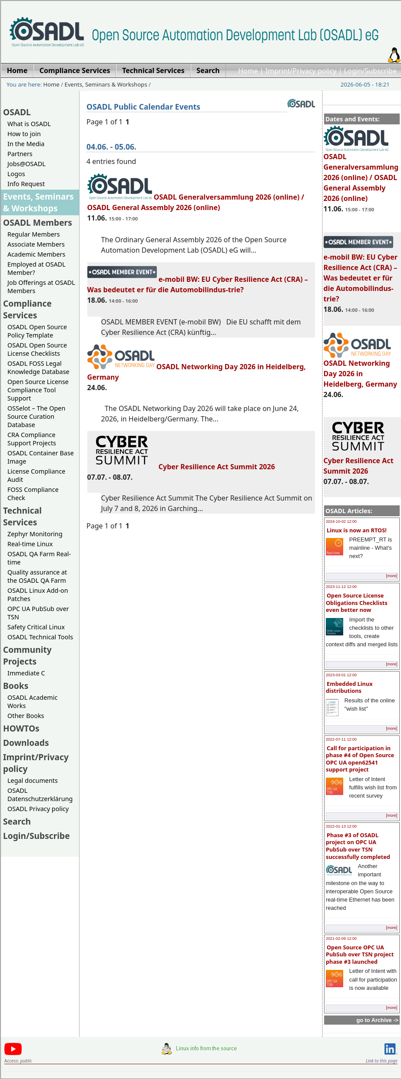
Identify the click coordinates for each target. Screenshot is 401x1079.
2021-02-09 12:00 (341, 938)
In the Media (25, 144)
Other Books (25, 716)
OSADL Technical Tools (40, 637)
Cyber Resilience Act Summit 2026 (359, 462)
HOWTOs (21, 728)
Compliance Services (27, 309)
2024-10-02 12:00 (341, 521)
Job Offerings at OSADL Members (41, 286)
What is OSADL (29, 124)
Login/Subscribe (370, 71)
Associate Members (36, 244)
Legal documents (32, 780)
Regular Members (33, 234)
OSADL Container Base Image (40, 457)
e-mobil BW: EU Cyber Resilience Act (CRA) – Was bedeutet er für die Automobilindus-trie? (361, 274)
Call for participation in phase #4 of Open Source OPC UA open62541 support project (360, 759)
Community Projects (27, 655)
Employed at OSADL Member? (36, 268)
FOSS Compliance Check (33, 493)
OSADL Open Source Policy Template (37, 331)
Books (15, 685)
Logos (16, 174)
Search (17, 821)
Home (248, 71)
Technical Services (22, 516)
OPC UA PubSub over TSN (38, 613)
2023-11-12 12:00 (341, 587)
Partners (20, 154)
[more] (391, 576)
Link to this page (382, 1061)
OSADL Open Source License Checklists (37, 349)
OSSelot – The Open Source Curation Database (36, 416)
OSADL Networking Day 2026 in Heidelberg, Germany (361, 370)
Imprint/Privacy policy (301, 71)
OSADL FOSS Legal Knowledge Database (38, 367)
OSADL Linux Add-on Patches (37, 594)
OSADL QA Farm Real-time (39, 558)
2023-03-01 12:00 (341, 675)
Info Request (26, 184)
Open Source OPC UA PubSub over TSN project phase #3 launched (360, 954)
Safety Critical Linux (36, 627)
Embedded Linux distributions (349, 687)
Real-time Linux (30, 544)
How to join (24, 134)
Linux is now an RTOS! (357, 530)
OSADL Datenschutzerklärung (40, 794)
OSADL (17, 112)
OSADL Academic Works (32, 701)
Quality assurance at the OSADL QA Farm (37, 576)
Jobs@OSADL (26, 164)
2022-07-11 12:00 (341, 739)
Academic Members (36, 254)
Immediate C (26, 673)
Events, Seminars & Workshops (106, 84)
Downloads (26, 742)
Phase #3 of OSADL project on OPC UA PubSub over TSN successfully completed (358, 846)
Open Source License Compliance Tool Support (38, 389)
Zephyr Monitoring (35, 534)
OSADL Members (37, 222)
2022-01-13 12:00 (341, 826)
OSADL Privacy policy (38, 809)
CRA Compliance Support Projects (31, 439)
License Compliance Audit (36, 475)
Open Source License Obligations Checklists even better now (357, 602)
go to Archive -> (377, 1020)
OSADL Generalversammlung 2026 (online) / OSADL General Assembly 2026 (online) (361, 173)
